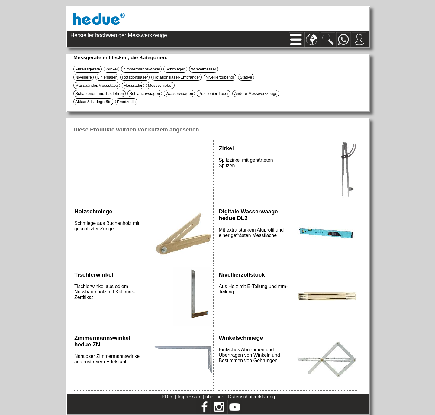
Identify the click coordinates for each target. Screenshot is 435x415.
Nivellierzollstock (242, 274)
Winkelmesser (203, 69)
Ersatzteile (126, 101)
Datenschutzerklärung (251, 396)
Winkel (111, 69)
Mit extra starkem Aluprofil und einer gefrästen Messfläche (251, 232)
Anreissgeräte (87, 69)
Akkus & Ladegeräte (93, 101)
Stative (246, 77)
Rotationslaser (135, 77)
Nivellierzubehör (219, 77)
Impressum (189, 396)
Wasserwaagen (179, 93)
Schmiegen (175, 69)
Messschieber (160, 85)
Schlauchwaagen (144, 93)
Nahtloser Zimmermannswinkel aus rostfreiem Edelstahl (107, 359)
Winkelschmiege (241, 338)
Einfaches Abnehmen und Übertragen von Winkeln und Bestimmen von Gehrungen (249, 355)
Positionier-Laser (213, 93)
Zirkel (226, 148)
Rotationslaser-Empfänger (176, 77)
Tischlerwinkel (93, 274)
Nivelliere (83, 77)
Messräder (133, 85)
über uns (214, 396)
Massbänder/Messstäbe (96, 85)
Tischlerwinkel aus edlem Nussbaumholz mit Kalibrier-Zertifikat (104, 292)
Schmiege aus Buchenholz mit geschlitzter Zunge (106, 226)
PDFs (167, 396)
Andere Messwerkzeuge (255, 93)
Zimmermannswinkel (141, 69)
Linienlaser (107, 77)
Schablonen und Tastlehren (99, 93)
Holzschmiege (93, 211)
